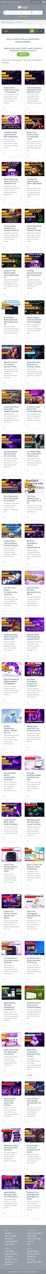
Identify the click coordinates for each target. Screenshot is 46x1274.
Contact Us (9, 1239)
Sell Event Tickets (11, 1259)
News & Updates (11, 1236)
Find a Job (30, 1259)
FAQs (29, 1244)
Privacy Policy (10, 1244)
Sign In (23, 54)
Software (23, 16)
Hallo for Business (11, 1254)
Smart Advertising (33, 1239)
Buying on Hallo (32, 1251)
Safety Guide (31, 1236)
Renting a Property (33, 1254)
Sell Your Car (9, 1256)
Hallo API (30, 1241)
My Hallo (36, 2)
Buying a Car (31, 1256)
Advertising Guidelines (35, 1233)
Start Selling (9, 1251)
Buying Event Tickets (34, 1262)
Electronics (10, 22)
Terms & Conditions (12, 1241)
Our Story (8, 1233)
